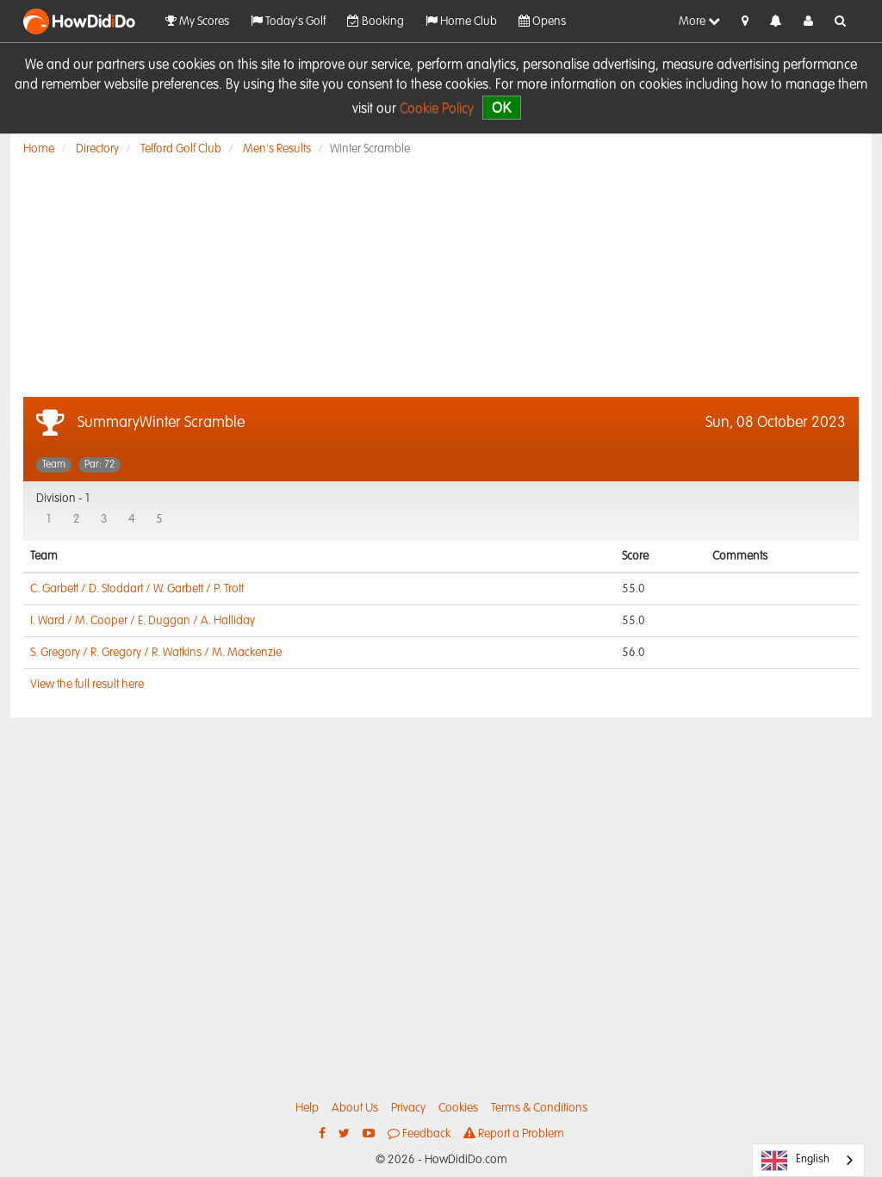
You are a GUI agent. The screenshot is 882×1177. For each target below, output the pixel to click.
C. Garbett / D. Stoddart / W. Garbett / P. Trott (137, 589)
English (795, 1160)
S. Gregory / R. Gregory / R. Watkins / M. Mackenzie (156, 653)
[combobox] (808, 1160)
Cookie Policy (437, 109)
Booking (375, 21)
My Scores (197, 21)
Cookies (458, 1108)
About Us (355, 1108)
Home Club (461, 21)
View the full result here (87, 684)
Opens (542, 21)
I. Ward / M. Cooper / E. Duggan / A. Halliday (142, 621)
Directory (97, 149)
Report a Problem (513, 1133)
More (699, 21)
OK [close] (502, 107)
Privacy (408, 1108)
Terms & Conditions (539, 1108)
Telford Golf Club (180, 149)
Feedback (419, 1133)
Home (38, 149)
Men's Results (277, 149)
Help (307, 1108)
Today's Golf (288, 21)
